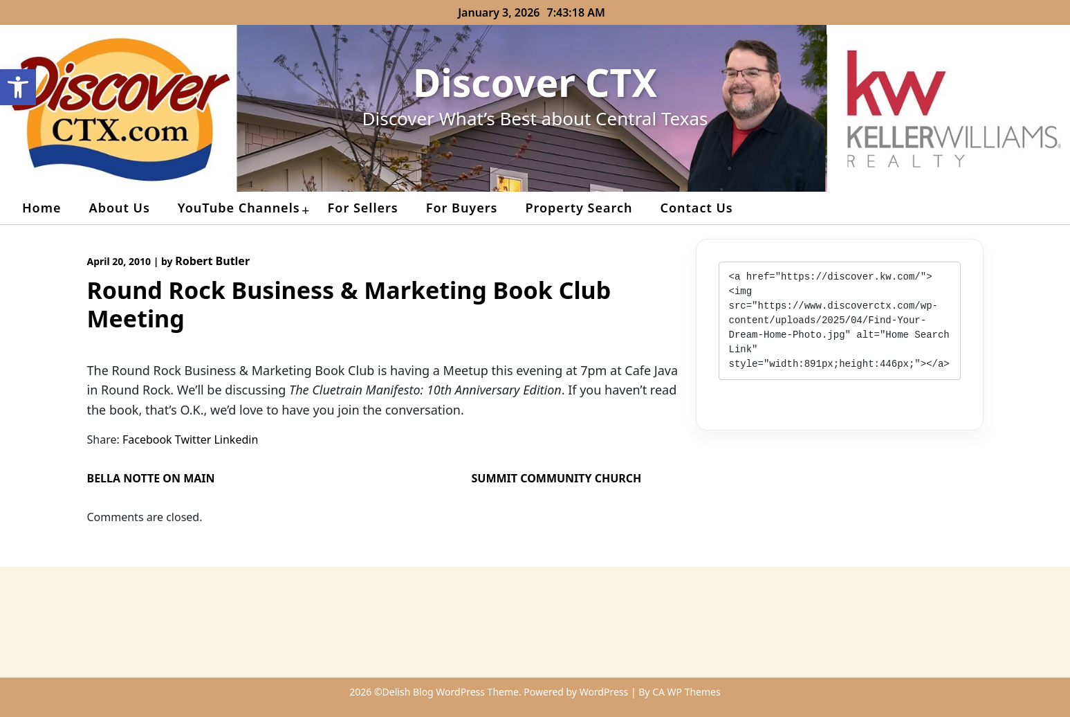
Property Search (578, 207)
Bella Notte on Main (151, 478)
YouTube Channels (239, 207)
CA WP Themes (686, 691)
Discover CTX (535, 82)
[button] (18, 87)
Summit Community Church (557, 478)
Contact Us (696, 207)
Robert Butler (212, 261)
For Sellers (363, 207)
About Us (119, 207)
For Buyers (462, 207)
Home (42, 207)
